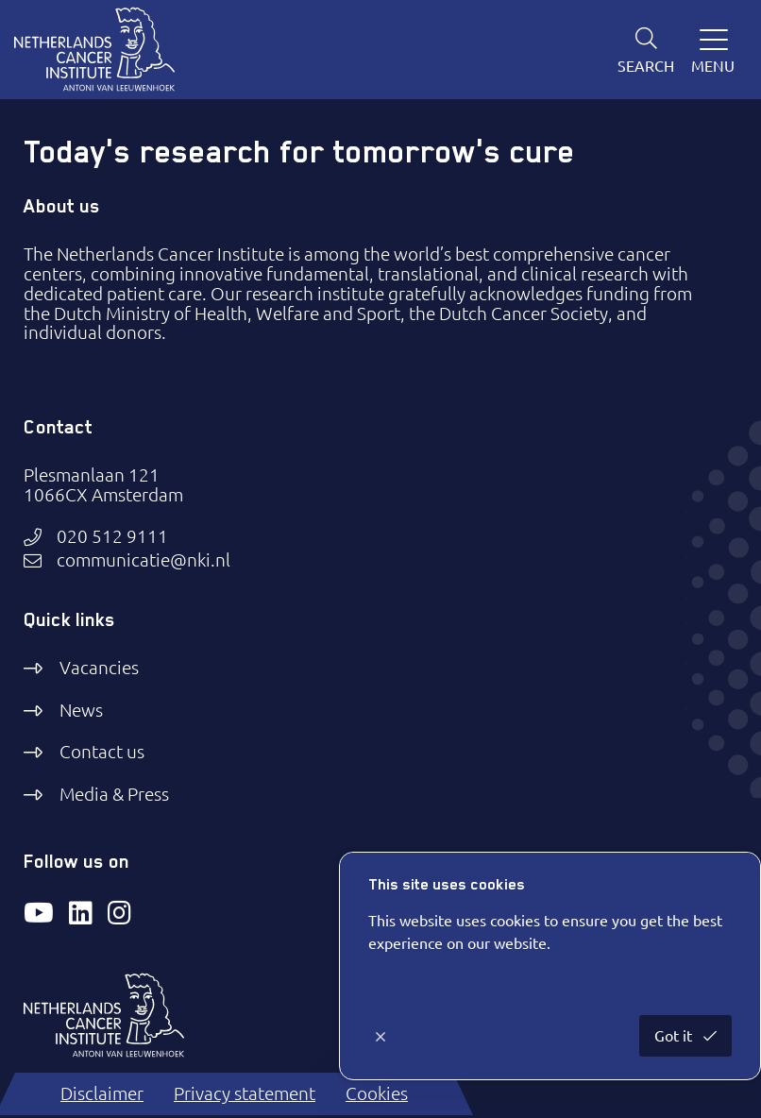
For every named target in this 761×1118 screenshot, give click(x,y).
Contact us (101, 751)
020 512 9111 (112, 537)
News (81, 710)
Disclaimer (102, 1093)
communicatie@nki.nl (143, 560)
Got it (675, 1035)
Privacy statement (244, 1093)
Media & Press (114, 794)
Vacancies (99, 667)
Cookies (377, 1093)
